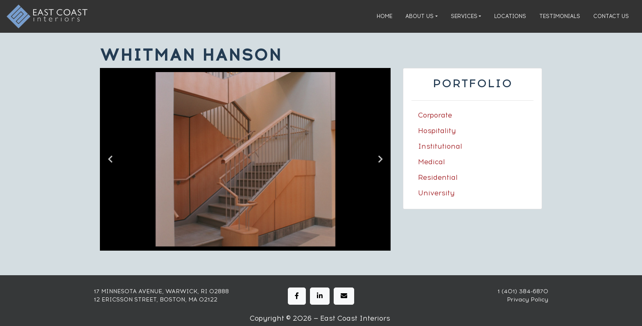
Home (384, 16)
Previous (110, 159)
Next (380, 159)
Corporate (435, 115)
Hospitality (437, 131)
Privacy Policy (527, 299)
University (436, 193)
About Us (419, 16)
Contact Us (611, 16)
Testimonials (559, 16)
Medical (431, 162)
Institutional (440, 146)
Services (464, 16)
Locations (510, 16)
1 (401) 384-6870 (522, 291)
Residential (438, 177)
